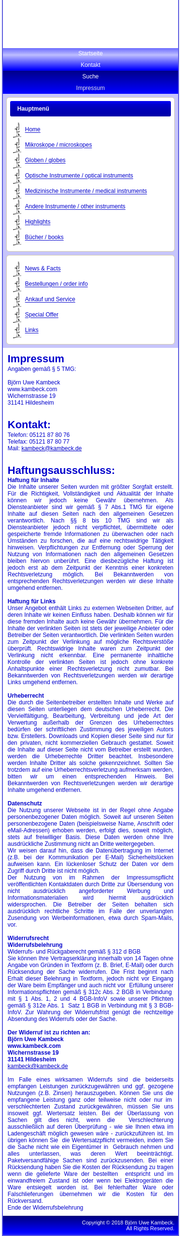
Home (33, 130)
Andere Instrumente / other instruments (75, 207)
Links (32, 330)
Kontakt (90, 65)
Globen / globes (45, 160)
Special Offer (41, 315)
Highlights (38, 222)
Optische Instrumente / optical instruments (79, 176)
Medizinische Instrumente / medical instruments (86, 191)
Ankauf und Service (50, 299)
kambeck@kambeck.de (51, 448)
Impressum (90, 88)
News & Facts (43, 269)
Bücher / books (44, 237)
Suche (90, 76)
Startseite (90, 53)
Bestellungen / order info (56, 284)
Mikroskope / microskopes (58, 145)
